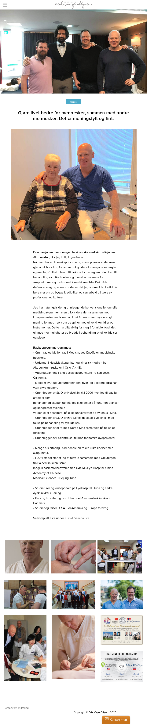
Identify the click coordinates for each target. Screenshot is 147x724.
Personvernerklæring (16, 707)
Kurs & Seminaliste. (77, 518)
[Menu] (4, 5)
